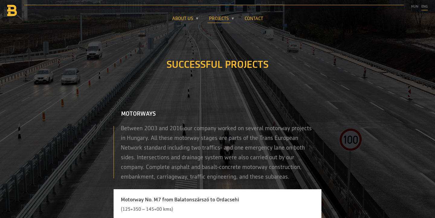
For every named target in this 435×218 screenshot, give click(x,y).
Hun (414, 6)
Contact (254, 18)
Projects (219, 18)
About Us (182, 18)
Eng (424, 6)
